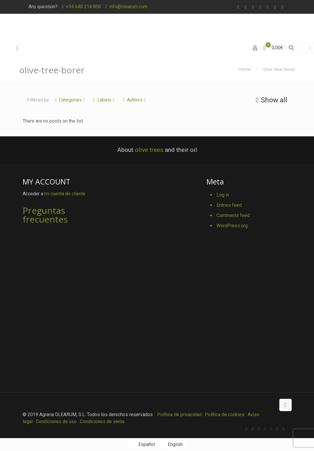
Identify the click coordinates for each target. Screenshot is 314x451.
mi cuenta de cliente (64, 193)
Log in (222, 195)
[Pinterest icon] (275, 7)
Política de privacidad (179, 414)
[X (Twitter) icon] (253, 7)
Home (245, 69)
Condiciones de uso (56, 421)
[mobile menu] (17, 48)
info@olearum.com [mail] (128, 6)
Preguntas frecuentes (45, 214)
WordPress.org (232, 225)
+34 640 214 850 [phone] (83, 6)
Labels (104, 100)
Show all (270, 100)
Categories (69, 100)
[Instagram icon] (282, 7)
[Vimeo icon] (260, 7)
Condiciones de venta (102, 421)
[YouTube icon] (268, 7)
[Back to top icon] (285, 405)
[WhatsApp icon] (238, 7)
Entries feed (229, 205)
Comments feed (233, 215)
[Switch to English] (172, 444)
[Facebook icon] (246, 7)
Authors (134, 100)
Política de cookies (224, 414)
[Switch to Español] (143, 444)
